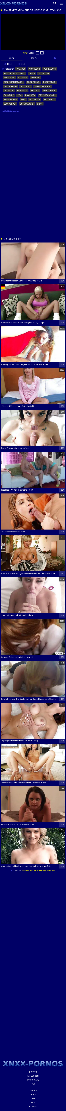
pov (19, 95)
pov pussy (30, 95)
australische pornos (14, 73)
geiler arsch (10, 86)
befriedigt (44, 73)
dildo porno (33, 82)
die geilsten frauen (13, 82)
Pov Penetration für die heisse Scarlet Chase (39, 870)
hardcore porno (43, 86)
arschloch (34, 69)
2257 (33, 1102)
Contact (33, 1090)
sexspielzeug (10, 99)
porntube (9, 95)
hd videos (8, 91)
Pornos (33, 1072)
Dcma (33, 1094)
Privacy (33, 1106)
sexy (23, 99)
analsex (21, 69)
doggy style (49, 82)
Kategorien (33, 1076)
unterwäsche (26, 104)
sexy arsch (34, 99)
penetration (49, 91)
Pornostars (33, 1080)
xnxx (39, 104)
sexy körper (10, 104)
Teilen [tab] (34, 58)
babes (32, 73)
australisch (50, 69)
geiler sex (26, 86)
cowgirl (35, 78)
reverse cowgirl (47, 95)
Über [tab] (11, 58)
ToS (33, 1098)
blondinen (9, 78)
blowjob (22, 78)
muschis (35, 91)
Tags (33, 1084)
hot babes (22, 91)
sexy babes (49, 99)
